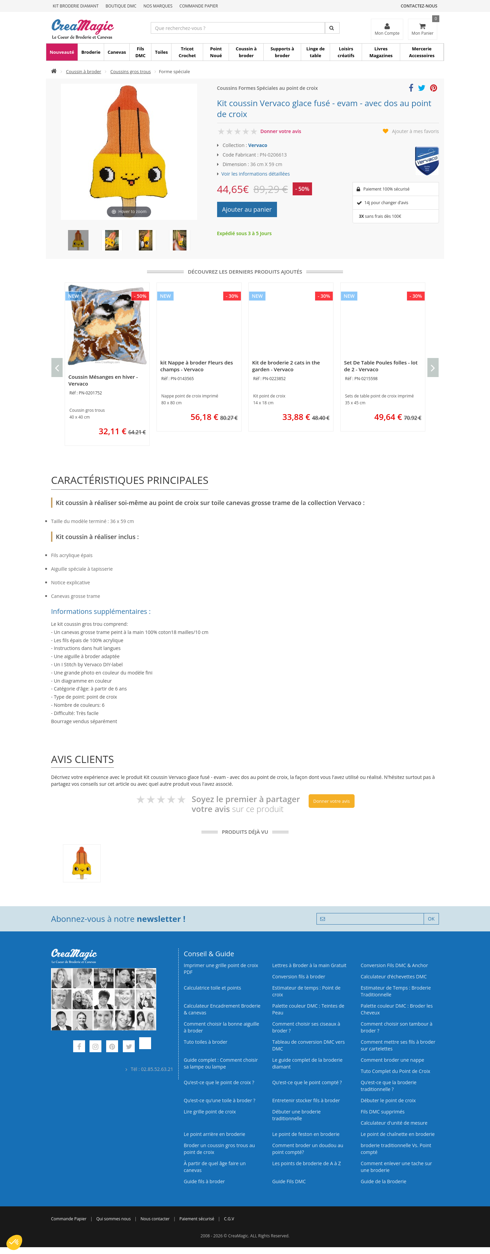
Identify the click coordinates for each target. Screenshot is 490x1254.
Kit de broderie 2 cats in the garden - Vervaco (286, 366)
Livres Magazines (381, 52)
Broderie (90, 52)
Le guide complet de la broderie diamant (307, 1063)
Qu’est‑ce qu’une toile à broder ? (219, 1100)
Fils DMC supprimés (383, 1111)
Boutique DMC (120, 6)
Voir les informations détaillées (256, 173)
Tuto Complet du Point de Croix (395, 1071)
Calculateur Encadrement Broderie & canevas (222, 1009)
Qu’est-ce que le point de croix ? (219, 1082)
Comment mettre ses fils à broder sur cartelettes (398, 1045)
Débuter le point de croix (388, 1100)
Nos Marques (158, 6)
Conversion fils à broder (298, 976)
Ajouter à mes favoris (415, 131)
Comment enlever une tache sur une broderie (396, 1166)
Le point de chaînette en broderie (398, 1134)
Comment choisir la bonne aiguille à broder (221, 1027)
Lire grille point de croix (210, 1111)
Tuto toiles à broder (205, 1042)
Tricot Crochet (187, 52)
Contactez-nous (419, 6)
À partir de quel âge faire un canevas (215, 1166)
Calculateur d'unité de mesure (394, 1123)
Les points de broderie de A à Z (306, 1163)
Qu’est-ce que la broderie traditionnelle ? (388, 1085)
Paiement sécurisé (196, 1219)
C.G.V (229, 1219)
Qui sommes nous (113, 1219)
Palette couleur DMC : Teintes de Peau (308, 1009)
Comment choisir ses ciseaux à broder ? (306, 1027)
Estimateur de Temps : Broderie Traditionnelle (396, 991)
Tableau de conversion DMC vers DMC (308, 1045)
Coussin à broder (246, 52)
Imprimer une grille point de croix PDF (221, 968)
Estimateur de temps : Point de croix (306, 991)
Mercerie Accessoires (422, 52)
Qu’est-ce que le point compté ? (307, 1082)
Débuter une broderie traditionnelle (296, 1115)
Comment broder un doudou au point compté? (307, 1148)
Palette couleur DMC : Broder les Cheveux (397, 1009)
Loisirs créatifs (346, 52)
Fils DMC (140, 52)
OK (431, 918)
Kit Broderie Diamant (76, 6)
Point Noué (216, 52)
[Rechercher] (332, 28)
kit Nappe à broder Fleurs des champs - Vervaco (196, 366)
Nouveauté (62, 52)
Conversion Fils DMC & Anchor (394, 965)
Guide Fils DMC (289, 1181)
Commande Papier (198, 6)
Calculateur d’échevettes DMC (394, 976)
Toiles (161, 52)
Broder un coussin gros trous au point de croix (219, 1148)
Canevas (117, 52)
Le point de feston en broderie (306, 1134)
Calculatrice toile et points (212, 987)
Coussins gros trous (130, 71)
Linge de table (315, 52)
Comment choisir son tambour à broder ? (396, 1027)
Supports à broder (282, 52)
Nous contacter (155, 1219)
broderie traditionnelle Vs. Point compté (396, 1148)
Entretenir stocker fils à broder (306, 1100)
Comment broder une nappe (392, 1060)
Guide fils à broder (204, 1181)
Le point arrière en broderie (214, 1134)
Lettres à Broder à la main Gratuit (309, 965)
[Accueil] (54, 71)
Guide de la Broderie (383, 1181)
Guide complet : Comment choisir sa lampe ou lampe (221, 1063)
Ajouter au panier (247, 209)
